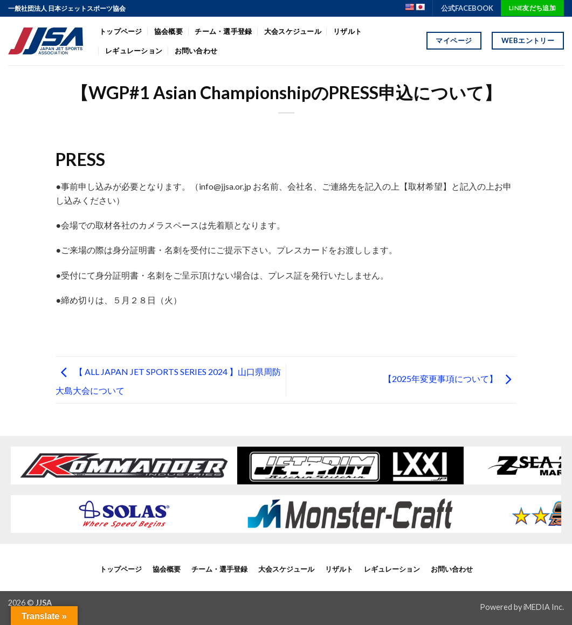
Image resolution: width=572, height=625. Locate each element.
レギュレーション (133, 50)
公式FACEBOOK (467, 8)
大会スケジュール (292, 31)
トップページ (120, 31)
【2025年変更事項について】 (449, 378)
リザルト (347, 31)
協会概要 (168, 31)
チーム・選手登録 (223, 31)
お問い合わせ (196, 50)
